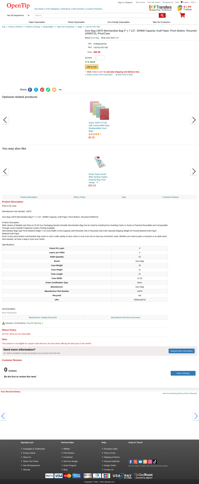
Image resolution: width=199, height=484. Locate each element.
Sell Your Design (71, 461)
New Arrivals (78, 9)
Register (129, 2)
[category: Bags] (80, 27)
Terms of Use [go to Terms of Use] (109, 453)
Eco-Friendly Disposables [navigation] (119, 22)
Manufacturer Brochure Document (125, 317)
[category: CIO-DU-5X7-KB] (92, 27)
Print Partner (69, 453)
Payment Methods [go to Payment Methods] (112, 461)
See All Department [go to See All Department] (31, 465)
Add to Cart (92, 67)
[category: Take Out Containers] (66, 27)
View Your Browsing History (173, 393)
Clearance (65, 9)
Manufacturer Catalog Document (43, 317)
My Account (140, 2)
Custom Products (94, 9)
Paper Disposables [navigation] (37, 22)
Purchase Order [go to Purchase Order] (111, 449)
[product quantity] (99, 57)
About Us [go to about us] (27, 457)
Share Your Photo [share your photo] (30, 461)
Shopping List (167, 2)
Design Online (110, 465)
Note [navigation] (124, 197)
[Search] (162, 15)
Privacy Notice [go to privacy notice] (29, 453)
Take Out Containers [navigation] (161, 22)
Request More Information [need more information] (181, 351)
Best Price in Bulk (124, 75)
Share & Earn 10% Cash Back (99, 75)
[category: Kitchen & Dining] (33, 27)
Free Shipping (52, 9)
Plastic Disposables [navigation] (76, 22)
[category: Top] (3, 27)
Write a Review (183, 373)
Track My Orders (153, 2)
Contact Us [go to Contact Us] (108, 469)
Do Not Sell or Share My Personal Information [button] (148, 466)
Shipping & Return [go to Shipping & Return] (112, 457)
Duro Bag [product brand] (95, 38)
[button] (188, 2)
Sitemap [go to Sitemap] (26, 469)
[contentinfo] (18, 6)
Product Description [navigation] (28, 197)
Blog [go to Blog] (65, 469)
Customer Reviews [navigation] (170, 197)
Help (177, 2)
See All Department (15, 15)
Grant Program (70, 465)
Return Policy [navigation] (79, 197)
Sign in (121, 2)
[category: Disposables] (48, 27)
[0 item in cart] (182, 16)
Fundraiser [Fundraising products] (68, 457)
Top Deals (39, 9)
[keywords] (96, 15)
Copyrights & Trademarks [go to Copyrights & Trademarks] (34, 449)
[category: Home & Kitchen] (15, 27)
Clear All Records (190, 393)
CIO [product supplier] (117, 38)
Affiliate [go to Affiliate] (67, 449)
